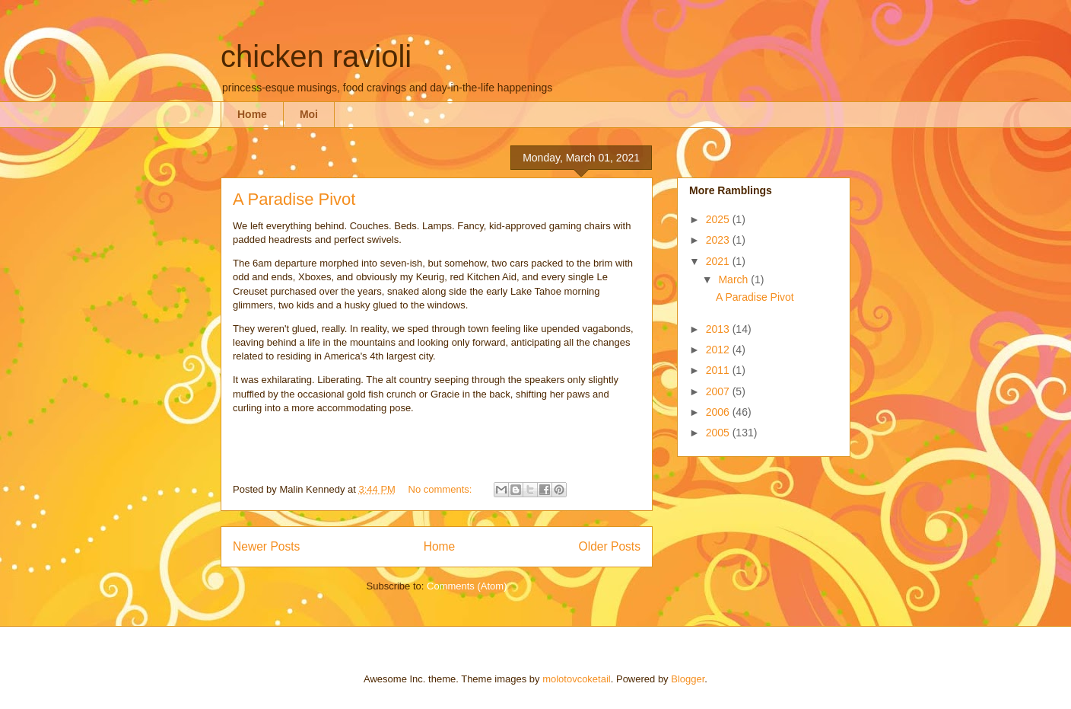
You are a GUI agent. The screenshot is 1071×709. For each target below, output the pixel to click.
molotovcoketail (576, 679)
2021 (719, 261)
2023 (719, 240)
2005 (719, 432)
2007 (719, 391)
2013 (719, 329)
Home (252, 114)
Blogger (687, 679)
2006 (719, 412)
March (734, 279)
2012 (719, 349)
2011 (719, 370)
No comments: (441, 489)
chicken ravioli (316, 56)
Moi (309, 114)
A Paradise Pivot (294, 199)
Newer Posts (266, 546)
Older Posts (609, 546)
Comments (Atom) (467, 586)
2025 (719, 219)
